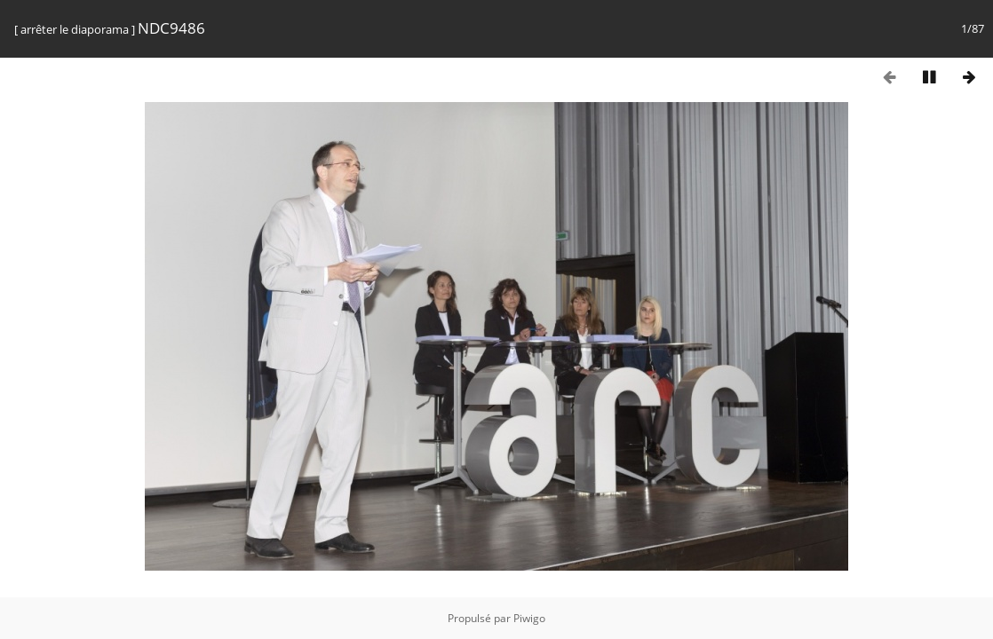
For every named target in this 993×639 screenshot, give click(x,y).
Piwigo (529, 618)
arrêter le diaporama (74, 29)
